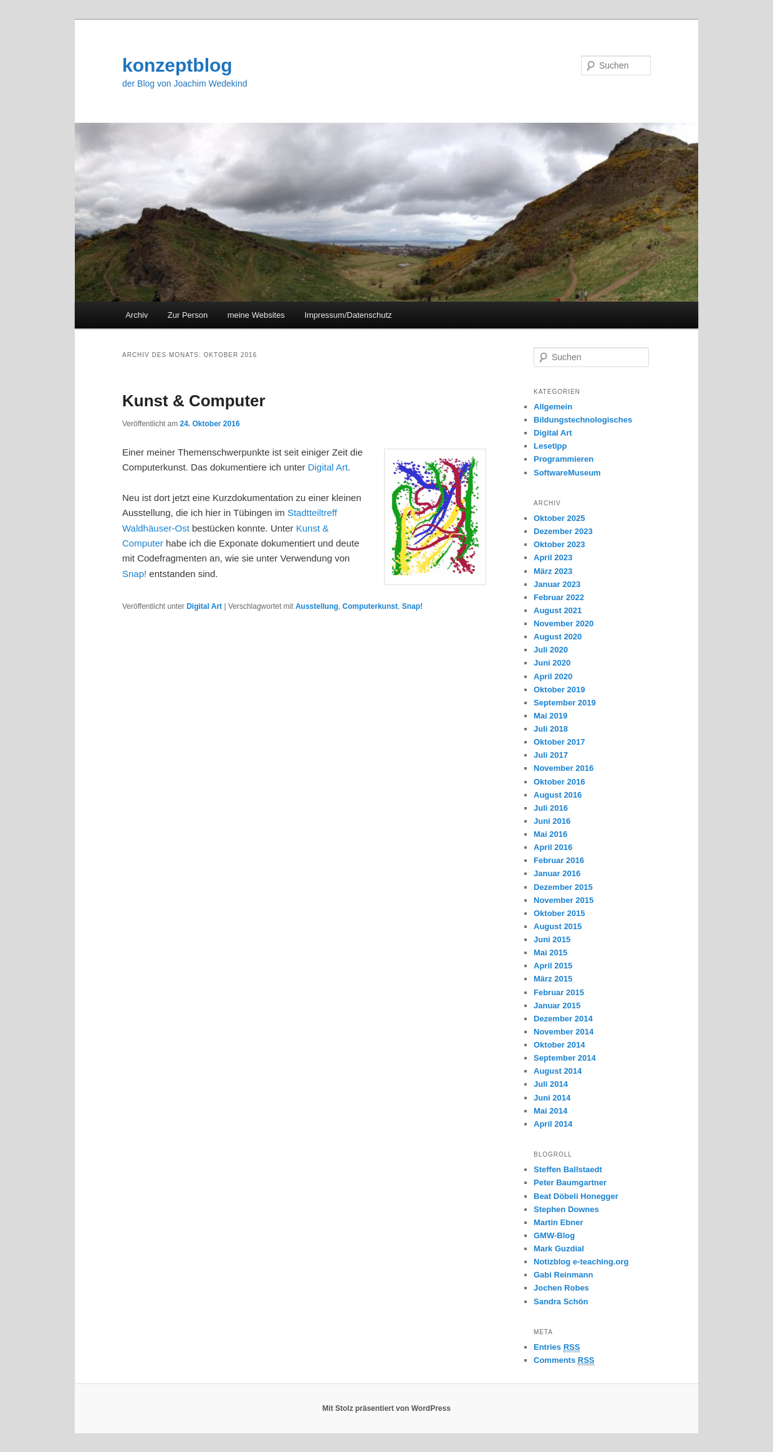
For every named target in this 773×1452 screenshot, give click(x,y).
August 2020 (558, 636)
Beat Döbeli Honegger (576, 1196)
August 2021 (558, 610)
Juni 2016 (552, 821)
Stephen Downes (566, 1209)
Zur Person (188, 315)
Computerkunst (370, 606)
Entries (557, 1347)
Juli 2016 (551, 808)
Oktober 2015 (559, 913)
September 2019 (565, 702)
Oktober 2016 (559, 781)
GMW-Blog (554, 1235)
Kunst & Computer (194, 400)
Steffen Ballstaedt (568, 1169)
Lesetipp (550, 446)
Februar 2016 (559, 860)
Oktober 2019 (559, 689)
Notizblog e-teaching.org (581, 1261)
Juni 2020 (552, 662)
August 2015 (558, 926)
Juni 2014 (552, 1097)
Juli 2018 (551, 728)
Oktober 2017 (559, 742)
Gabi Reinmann (563, 1274)
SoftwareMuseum (567, 472)
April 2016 (553, 847)
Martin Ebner (558, 1222)
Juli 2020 (551, 649)
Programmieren (563, 459)
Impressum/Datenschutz (347, 315)
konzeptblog (177, 65)
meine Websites (256, 315)
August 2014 (558, 1071)
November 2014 (563, 1031)
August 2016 (558, 795)
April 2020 (553, 676)
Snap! (134, 573)
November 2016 (563, 768)
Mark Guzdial (559, 1248)
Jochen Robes (561, 1287)
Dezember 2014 (563, 1018)
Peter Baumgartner (570, 1182)
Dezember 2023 (563, 531)
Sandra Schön (561, 1301)
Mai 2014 (550, 1110)
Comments (564, 1360)
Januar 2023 (557, 584)
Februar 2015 (559, 992)
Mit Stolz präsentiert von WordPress (386, 1408)
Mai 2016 (550, 834)
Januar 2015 (557, 1005)
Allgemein (553, 406)
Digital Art (328, 467)
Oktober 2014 (559, 1044)
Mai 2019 (550, 715)
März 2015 (553, 978)
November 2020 (563, 623)
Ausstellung (316, 606)
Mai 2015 (550, 952)
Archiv (136, 315)
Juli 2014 (551, 1084)
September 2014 (565, 1058)
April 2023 (553, 557)
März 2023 (553, 571)
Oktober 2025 (559, 518)
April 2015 (553, 965)
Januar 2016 (557, 873)
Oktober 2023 (559, 544)
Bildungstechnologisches (583, 419)
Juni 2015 (552, 939)
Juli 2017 (551, 755)
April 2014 (553, 1124)
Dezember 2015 (563, 887)
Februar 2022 (559, 597)
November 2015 (563, 900)
